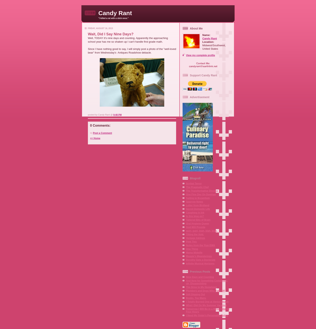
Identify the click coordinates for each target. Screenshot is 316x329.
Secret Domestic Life (198, 209)
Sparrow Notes (194, 201)
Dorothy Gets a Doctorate (200, 260)
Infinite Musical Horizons (200, 263)
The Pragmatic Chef (197, 187)
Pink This (191, 241)
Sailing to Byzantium (198, 198)
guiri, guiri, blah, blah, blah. (201, 230)
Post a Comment (102, 133)
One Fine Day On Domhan (201, 194)
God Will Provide (195, 227)
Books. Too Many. (196, 298)
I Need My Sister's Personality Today (207, 315)
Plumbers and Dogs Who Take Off (205, 290)
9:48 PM (117, 115)
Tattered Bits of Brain (198, 220)
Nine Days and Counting (200, 277)
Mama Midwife (194, 252)
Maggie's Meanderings (199, 256)
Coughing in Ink (195, 212)
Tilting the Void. (195, 234)
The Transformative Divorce (202, 190)
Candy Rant (115, 13)
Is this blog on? (195, 216)
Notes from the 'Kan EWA (200, 245)
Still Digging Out (195, 294)
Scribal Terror (194, 183)
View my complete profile (200, 55)
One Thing (192, 249)
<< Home (95, 138)
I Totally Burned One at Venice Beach (207, 301)
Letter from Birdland (197, 205)
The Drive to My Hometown (201, 287)
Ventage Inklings (195, 238)
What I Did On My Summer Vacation (206, 305)
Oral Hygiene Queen (197, 223)
